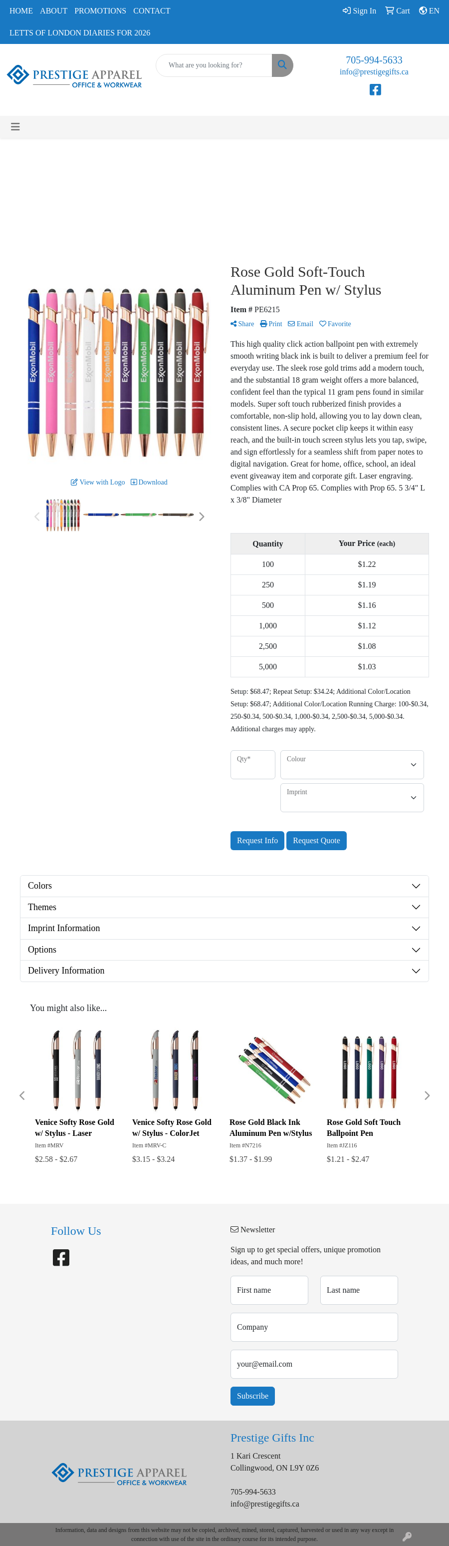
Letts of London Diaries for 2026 (79, 32)
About (53, 10)
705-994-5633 (374, 59)
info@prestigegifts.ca (374, 71)
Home (21, 10)
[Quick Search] (214, 65)
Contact (151, 10)
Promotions (100, 10)
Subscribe (252, 1396)
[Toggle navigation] (15, 127)
